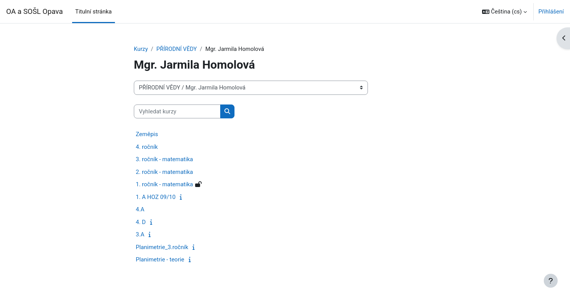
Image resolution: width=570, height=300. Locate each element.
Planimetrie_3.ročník (162, 247)
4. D (141, 222)
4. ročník (147, 146)
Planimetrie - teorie (160, 259)
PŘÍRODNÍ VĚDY (177, 49)
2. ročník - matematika (164, 172)
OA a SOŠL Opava (34, 11)
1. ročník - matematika (164, 184)
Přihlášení (551, 11)
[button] (504, 11)
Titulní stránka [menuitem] (93, 11)
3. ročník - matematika (164, 159)
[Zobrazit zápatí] (551, 281)
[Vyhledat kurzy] (177, 111)
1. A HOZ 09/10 (155, 197)
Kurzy (141, 49)
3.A (140, 234)
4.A (140, 209)
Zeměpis (147, 134)
